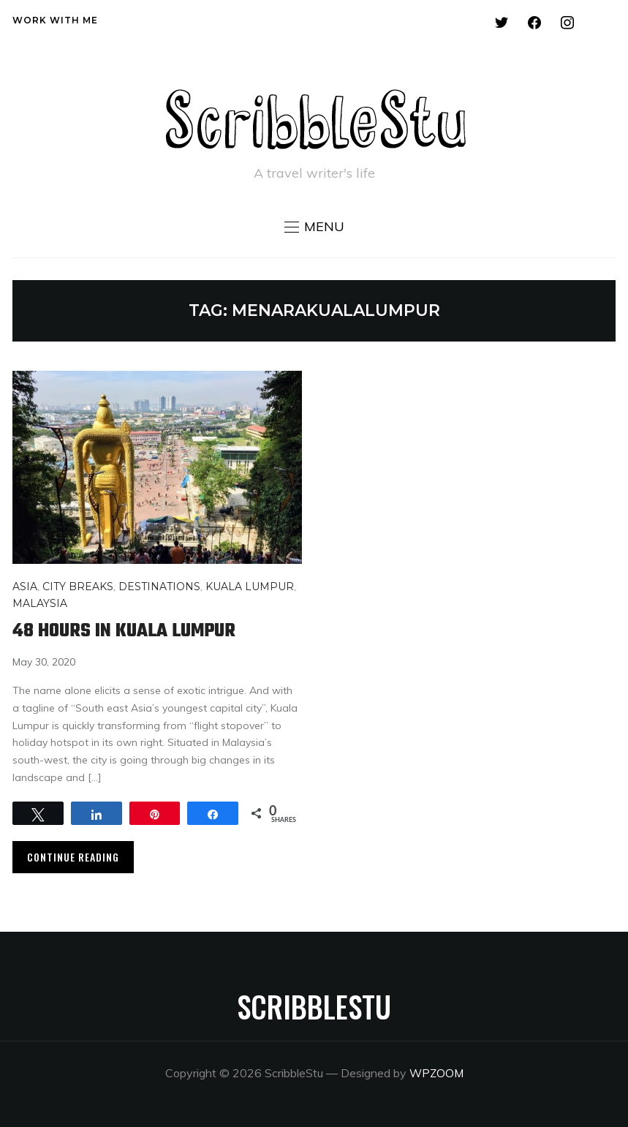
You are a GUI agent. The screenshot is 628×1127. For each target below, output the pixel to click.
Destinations (159, 586)
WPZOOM (436, 1073)
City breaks (77, 586)
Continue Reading (73, 856)
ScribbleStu (314, 1006)
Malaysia (39, 603)
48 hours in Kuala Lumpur (130, 631)
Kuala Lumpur (249, 586)
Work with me (55, 20)
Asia (24, 586)
